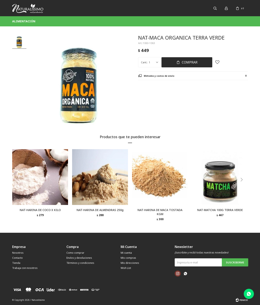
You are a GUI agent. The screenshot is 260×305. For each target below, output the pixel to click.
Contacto (17, 258)
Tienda (16, 263)
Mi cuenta (126, 252)
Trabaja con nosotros (25, 268)
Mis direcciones (130, 263)
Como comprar (75, 252)
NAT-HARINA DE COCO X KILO (40, 210)
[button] (243, 187)
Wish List (126, 268)
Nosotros (18, 252)
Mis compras (128, 258)
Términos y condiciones (80, 263)
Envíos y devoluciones (79, 258)
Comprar (189, 62)
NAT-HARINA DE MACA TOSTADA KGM (160, 212)
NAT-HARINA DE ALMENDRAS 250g (100, 210)
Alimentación (23, 21)
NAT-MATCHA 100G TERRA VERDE (220, 210)
